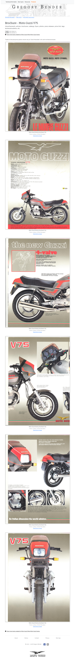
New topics (21, 2)
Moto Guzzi (19, 17)
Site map (58, 638)
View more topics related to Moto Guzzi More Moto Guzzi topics (22, 34)
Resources (27, 2)
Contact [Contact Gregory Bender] (37, 638)
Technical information (11, 2)
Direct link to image (37, 135)
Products (33, 2)
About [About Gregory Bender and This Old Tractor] (16, 638)
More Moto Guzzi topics (28, 17)
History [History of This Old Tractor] (26, 638)
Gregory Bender (37, 7)
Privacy (47, 638)
